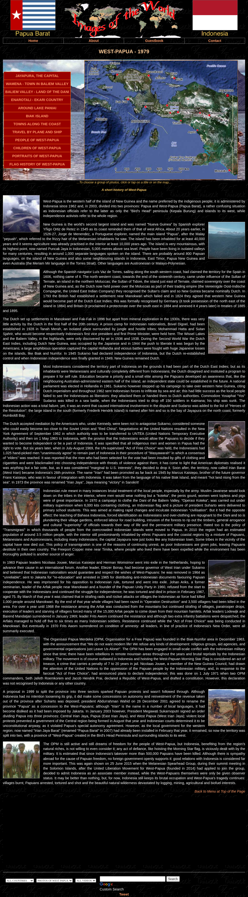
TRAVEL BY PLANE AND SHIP (37, 132)
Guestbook (154, 41)
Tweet (124, 894)
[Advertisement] (124, 831)
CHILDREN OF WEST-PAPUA (37, 148)
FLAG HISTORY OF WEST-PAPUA (37, 164)
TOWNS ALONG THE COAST (37, 124)
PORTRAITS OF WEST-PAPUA (37, 156)
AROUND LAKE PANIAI (37, 108)
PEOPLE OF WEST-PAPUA (37, 140)
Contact (214, 41)
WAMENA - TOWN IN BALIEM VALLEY (37, 84)
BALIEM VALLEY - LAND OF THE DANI (37, 92)
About (94, 41)
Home (33, 41)
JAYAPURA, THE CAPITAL (37, 76)
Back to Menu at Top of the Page (219, 791)
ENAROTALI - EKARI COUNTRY (37, 100)
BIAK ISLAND (37, 116)
